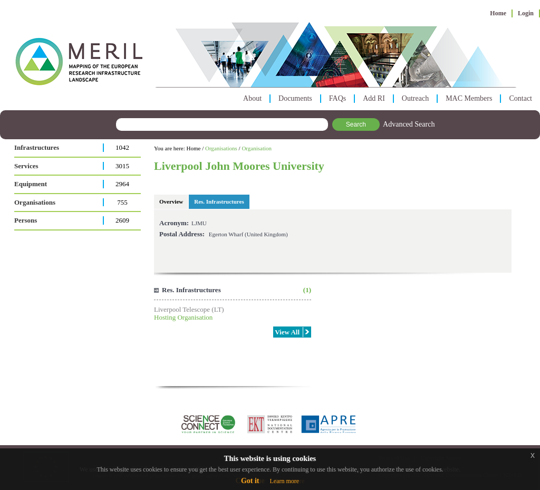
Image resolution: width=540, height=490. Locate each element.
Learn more (284, 481)
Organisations (34, 202)
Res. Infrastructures (219, 201)
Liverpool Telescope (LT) (189, 309)
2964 (122, 184)
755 (122, 202)
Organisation (257, 148)
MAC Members (469, 98)
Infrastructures (36, 147)
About (252, 98)
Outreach (415, 98)
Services (26, 166)
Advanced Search (409, 124)
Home (498, 13)
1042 (122, 147)
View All (287, 332)
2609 (122, 220)
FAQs (337, 98)
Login (526, 13)
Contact (520, 98)
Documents (295, 98)
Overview (171, 201)
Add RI (374, 98)
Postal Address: (182, 234)
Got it (250, 481)
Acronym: (174, 223)
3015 (122, 166)
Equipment (30, 184)
